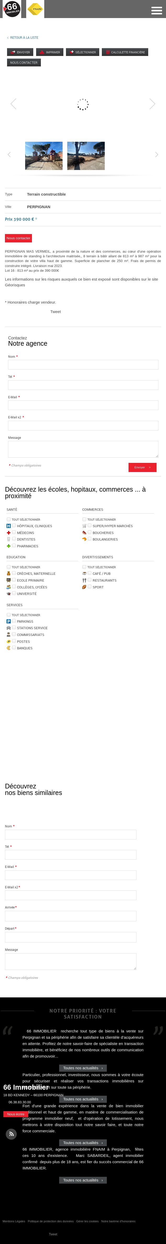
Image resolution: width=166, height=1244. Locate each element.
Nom (13, 357)
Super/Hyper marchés (113, 526)
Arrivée (10, 907)
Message (14, 438)
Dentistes (26, 539)
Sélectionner (86, 52)
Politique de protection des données (51, 1221)
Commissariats (30, 634)
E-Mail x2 (16, 417)
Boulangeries (105, 539)
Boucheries (103, 532)
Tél (11, 377)
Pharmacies (27, 546)
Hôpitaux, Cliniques (34, 526)
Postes (23, 641)
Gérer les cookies (87, 1221)
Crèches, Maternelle (36, 573)
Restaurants (105, 580)
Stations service (32, 628)
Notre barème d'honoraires (118, 1221)
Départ (10, 928)
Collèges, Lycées (32, 587)
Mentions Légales (14, 1221)
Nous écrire (15, 1114)
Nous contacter (24, 62)
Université (27, 593)
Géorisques (15, 285)
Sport (98, 587)
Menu (156, 10)
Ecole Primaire (30, 580)
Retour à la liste (24, 37)
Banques (24, 648)
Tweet (55, 311)
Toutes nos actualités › (83, 1068)
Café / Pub (101, 573)
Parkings (25, 621)
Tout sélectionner (26, 519)
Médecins (25, 532)
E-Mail (14, 397)
